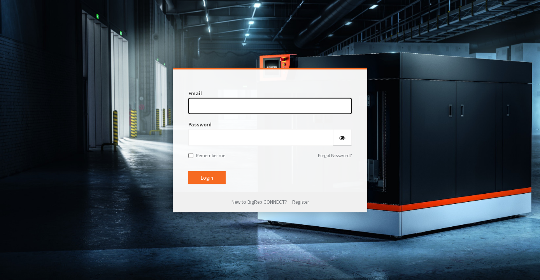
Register (300, 202)
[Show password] (342, 137)
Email (195, 93)
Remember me (206, 155)
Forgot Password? (335, 155)
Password (200, 124)
